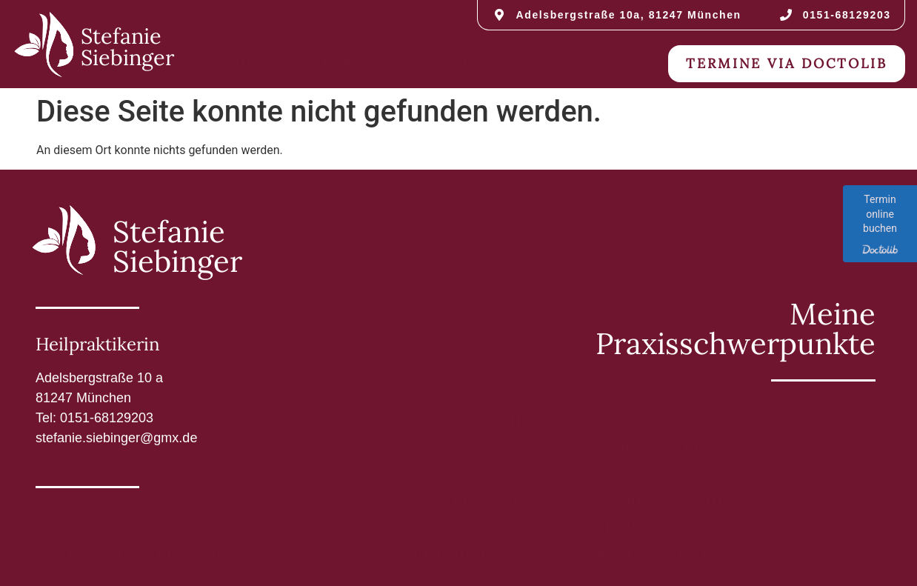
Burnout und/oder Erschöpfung (716, 474)
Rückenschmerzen (786, 554)
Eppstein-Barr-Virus (776, 447)
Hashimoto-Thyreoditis (500, 421)
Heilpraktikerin (98, 344)
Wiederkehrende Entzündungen (720, 527)
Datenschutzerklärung (145, 554)
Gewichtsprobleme (472, 527)
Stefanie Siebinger (127, 46)
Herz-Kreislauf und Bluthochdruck (607, 501)
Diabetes (632, 447)
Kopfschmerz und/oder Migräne (539, 554)
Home (259, 63)
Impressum (84, 527)
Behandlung (583, 63)
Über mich (356, 63)
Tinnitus (827, 501)
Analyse (465, 63)
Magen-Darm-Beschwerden (745, 421)
